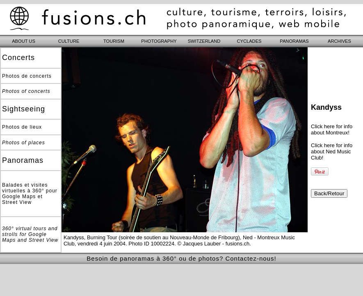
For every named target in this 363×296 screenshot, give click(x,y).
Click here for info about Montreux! (331, 129)
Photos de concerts (27, 76)
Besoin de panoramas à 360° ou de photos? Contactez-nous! (181, 258)
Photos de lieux (22, 127)
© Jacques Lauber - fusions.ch (214, 243)
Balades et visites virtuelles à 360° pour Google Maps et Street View (29, 193)
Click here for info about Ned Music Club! (331, 151)
